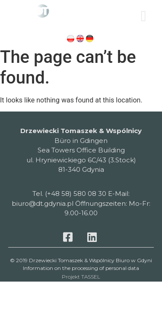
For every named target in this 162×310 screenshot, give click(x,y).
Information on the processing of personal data (81, 268)
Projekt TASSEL (81, 276)
